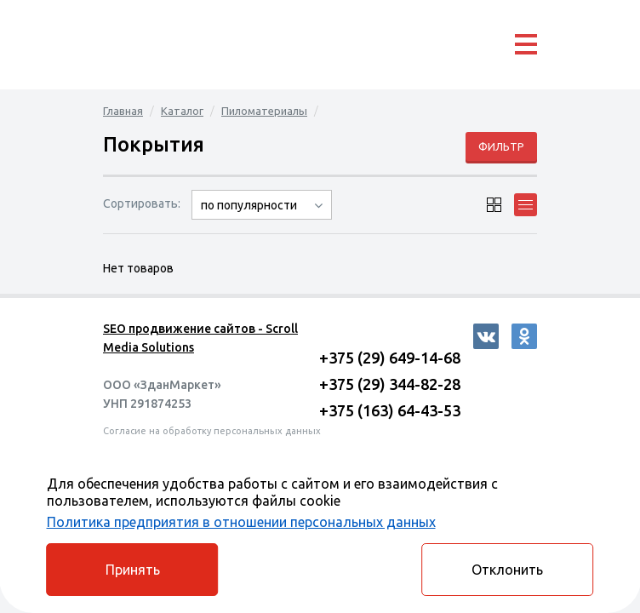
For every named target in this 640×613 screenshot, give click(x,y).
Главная (123, 111)
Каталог (182, 111)
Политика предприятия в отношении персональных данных (241, 522)
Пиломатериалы (264, 111)
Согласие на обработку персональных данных (212, 431)
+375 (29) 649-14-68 (389, 357)
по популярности (249, 205)
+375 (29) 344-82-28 (389, 383)
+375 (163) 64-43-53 (389, 410)
